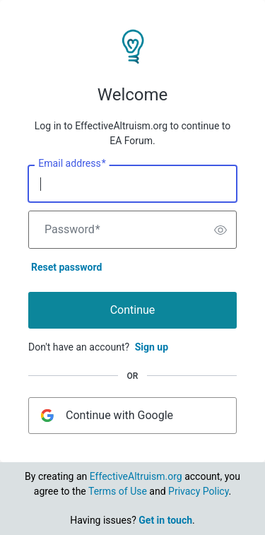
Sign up (151, 347)
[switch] (220, 229)
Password (72, 229)
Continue (132, 310)
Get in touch (165, 520)
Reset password (66, 267)
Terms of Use (117, 491)
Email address (71, 164)
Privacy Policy (198, 491)
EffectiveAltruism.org (136, 476)
